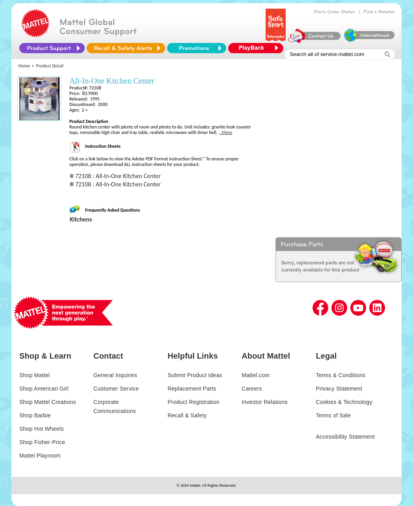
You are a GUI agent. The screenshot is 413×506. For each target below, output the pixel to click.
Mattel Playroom (40, 455)
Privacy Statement (339, 388)
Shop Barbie (35, 415)
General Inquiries (115, 375)
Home (24, 66)
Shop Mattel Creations (47, 402)
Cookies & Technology (344, 402)
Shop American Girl (44, 388)
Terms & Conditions (340, 375)
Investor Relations (265, 402)
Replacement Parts (191, 388)
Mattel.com (256, 375)
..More (226, 132)
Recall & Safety (186, 415)
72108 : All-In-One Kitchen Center (118, 176)
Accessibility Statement (345, 436)
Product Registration (193, 402)
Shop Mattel (34, 375)
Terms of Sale (333, 415)
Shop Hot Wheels (41, 429)
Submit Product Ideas (194, 375)
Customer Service (116, 388)
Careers (252, 388)
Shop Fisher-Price (42, 442)
